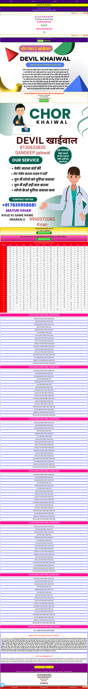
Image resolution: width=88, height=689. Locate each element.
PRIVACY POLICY (39, 667)
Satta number (60, 671)
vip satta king (38, 671)
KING (77, 1)
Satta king (18, 671)
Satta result (23, 671)
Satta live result (52, 671)
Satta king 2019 (30, 671)
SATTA (54, 1)
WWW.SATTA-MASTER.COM (44, 10)
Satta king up (45, 671)
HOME (11, 1)
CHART (33, 1)
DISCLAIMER (49, 667)
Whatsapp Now (44, 682)
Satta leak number (68, 671)
